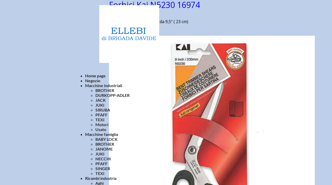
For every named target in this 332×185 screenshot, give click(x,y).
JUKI (99, 105)
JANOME (104, 148)
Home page (95, 75)
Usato (100, 129)
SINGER (102, 168)
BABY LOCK (106, 139)
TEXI (99, 119)
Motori (101, 124)
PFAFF (101, 114)
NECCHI (103, 158)
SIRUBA (102, 109)
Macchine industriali (103, 85)
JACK (100, 100)
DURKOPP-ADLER (112, 95)
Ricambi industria (100, 178)
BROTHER (104, 90)
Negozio (92, 80)
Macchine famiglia (101, 134)
